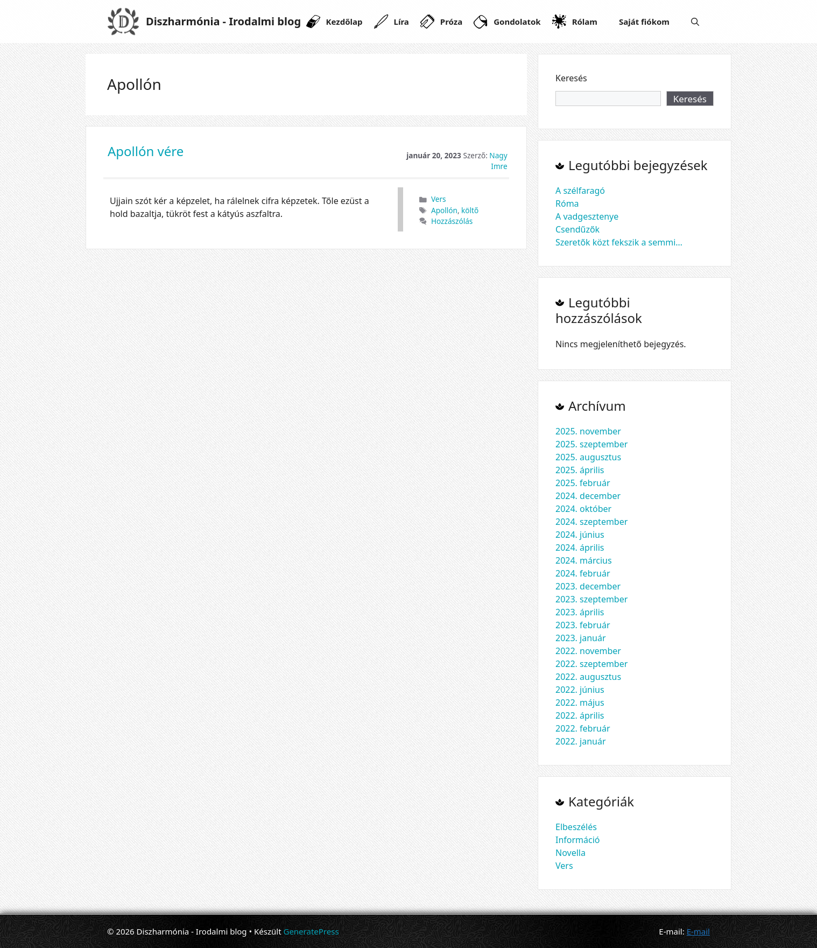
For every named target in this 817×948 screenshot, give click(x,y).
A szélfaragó (580, 190)
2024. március (583, 560)
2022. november (588, 651)
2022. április (579, 715)
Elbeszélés (576, 827)
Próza (451, 21)
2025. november (588, 431)
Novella (570, 853)
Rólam (584, 21)
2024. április (579, 547)
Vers (438, 199)
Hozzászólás (452, 221)
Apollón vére (146, 151)
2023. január (580, 638)
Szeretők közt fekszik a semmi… (618, 242)
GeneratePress (311, 931)
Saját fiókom (644, 21)
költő (469, 210)
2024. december (588, 496)
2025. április (579, 470)
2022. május (579, 702)
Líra (401, 21)
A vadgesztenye (586, 216)
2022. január (580, 741)
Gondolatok (517, 21)
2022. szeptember (591, 664)
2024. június (579, 534)
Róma (567, 203)
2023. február (582, 625)
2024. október (583, 509)
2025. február (582, 483)
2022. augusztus (588, 677)
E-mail (698, 931)
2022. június (579, 690)
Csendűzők (577, 229)
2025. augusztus (588, 457)
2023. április (579, 612)
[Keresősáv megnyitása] (695, 21)
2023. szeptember (591, 599)
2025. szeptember (591, 444)
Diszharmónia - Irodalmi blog (223, 21)
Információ (577, 840)
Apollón (444, 210)
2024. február (582, 573)
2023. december (588, 586)
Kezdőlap (344, 21)
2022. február (582, 728)
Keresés (571, 78)
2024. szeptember (591, 522)
